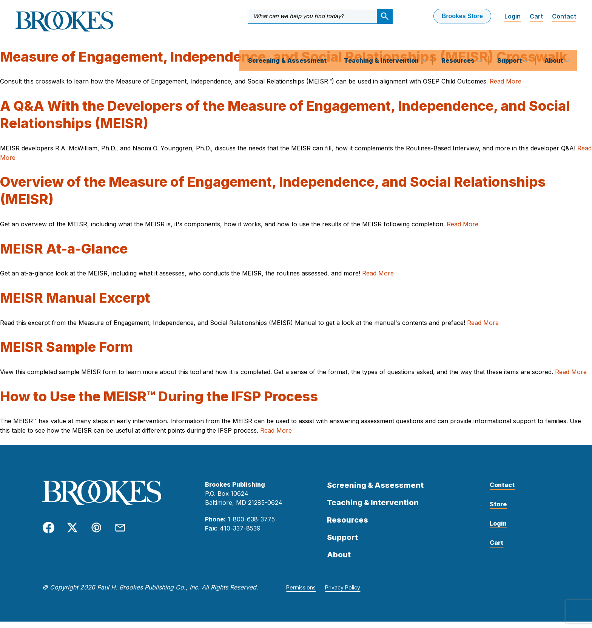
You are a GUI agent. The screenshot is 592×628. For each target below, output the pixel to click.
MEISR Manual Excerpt (75, 304)
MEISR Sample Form (66, 353)
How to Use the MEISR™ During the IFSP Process (159, 402)
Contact (564, 16)
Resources (458, 43)
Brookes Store (462, 16)
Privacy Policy (342, 594)
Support (510, 43)
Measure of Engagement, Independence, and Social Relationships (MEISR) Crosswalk (283, 63)
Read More (505, 87)
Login (512, 16)
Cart (536, 16)
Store (498, 510)
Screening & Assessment (287, 43)
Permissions (301, 594)
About (554, 43)
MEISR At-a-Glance (64, 255)
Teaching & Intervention (382, 43)
